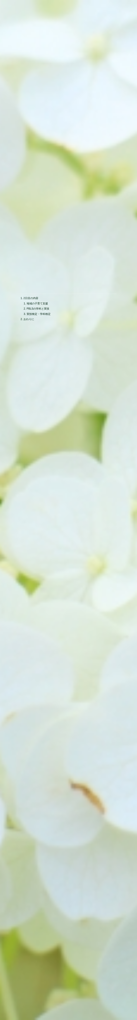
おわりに (28, 276)
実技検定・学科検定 (39, 270)
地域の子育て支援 (37, 259)
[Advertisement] (68, 60)
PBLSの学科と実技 (38, 265)
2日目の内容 (30, 254)
